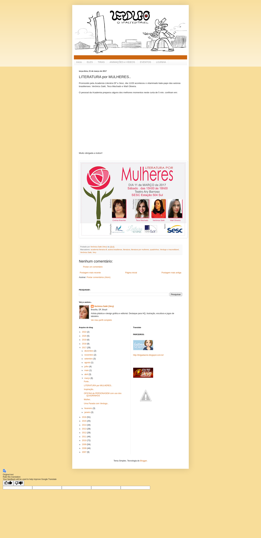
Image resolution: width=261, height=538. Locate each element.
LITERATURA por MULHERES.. (98, 385)
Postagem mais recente (90, 272)
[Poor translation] (18, 483)
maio (86, 370)
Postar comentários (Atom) (99, 277)
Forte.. (87, 381)
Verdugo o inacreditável (169, 250)
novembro (89, 355)
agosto (87, 362)
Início (79, 62)
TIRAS (101, 62)
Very (94, 252)
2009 (84, 444)
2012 (84, 432)
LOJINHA (161, 62)
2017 (84, 347)
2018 (84, 344)
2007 (84, 452)
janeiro (87, 412)
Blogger (143, 461)
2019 (84, 340)
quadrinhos (154, 250)
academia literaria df (99, 250)
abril (86, 374)
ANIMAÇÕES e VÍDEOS (122, 62)
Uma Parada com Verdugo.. (96, 403)
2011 (84, 436)
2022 (84, 332)
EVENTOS (145, 62)
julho (86, 366)
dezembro (89, 351)
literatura (126, 250)
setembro (88, 359)
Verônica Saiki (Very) (104, 306)
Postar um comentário (93, 267)
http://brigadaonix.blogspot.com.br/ (148, 355)
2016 (84, 417)
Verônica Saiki (86, 252)
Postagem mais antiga (171, 272)
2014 (84, 425)
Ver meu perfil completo (101, 320)
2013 (84, 429)
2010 (84, 440)
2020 (84, 336)
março (87, 378)
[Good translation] (8, 483)
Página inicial (131, 272)
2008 (84, 448)
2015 (84, 421)
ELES (90, 62)
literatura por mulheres (140, 250)
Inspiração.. (89, 389)
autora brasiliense (115, 250)
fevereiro (88, 408)
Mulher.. (87, 399)
